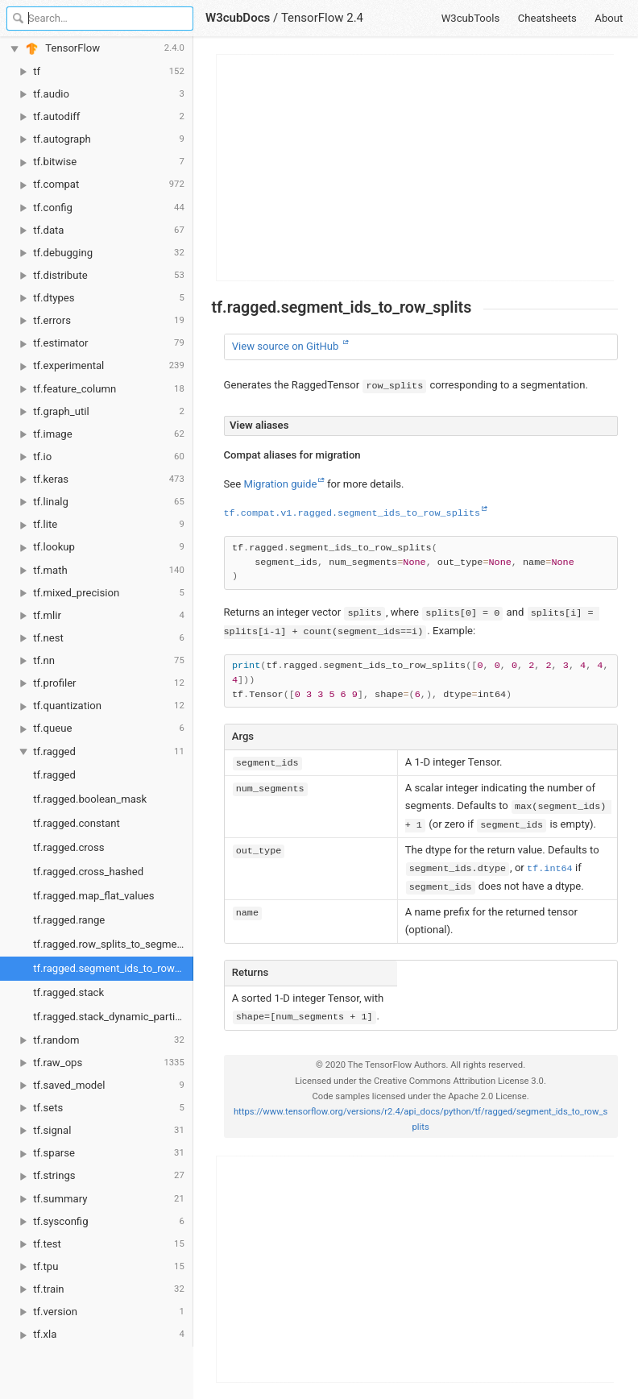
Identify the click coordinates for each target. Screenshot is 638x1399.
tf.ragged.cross (68, 847)
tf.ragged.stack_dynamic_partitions (113, 1017)
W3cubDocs (237, 17)
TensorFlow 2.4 (322, 17)
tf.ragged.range (69, 920)
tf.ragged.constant (76, 823)
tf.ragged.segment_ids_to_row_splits (113, 968)
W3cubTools (470, 18)
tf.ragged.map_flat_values (93, 896)
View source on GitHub (287, 346)
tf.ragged (54, 775)
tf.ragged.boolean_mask (90, 799)
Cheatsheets (547, 18)
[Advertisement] (416, 167)
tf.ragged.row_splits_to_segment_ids (113, 944)
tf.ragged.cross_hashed (88, 872)
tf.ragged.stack (68, 992)
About (608, 18)
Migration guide (280, 484)
